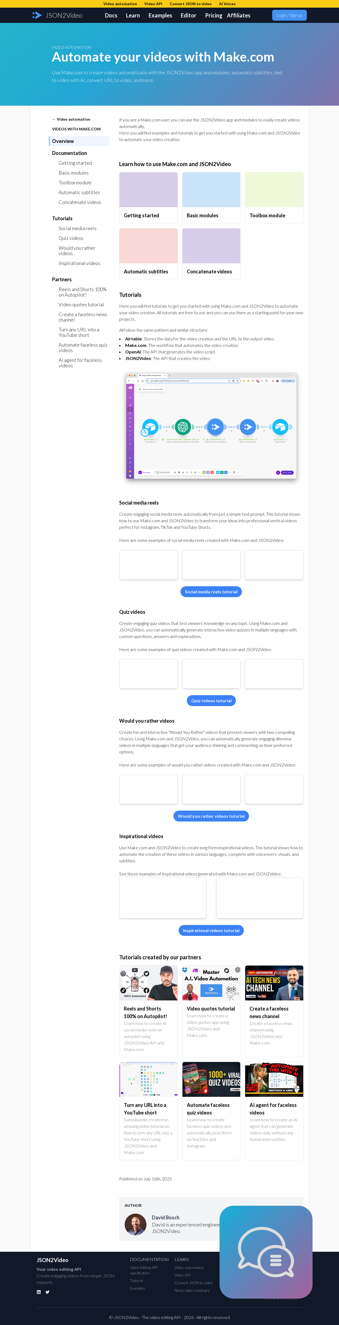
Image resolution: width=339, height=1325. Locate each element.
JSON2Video (52, 1260)
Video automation (189, 1267)
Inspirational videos (79, 263)
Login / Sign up (289, 15)
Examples (160, 15)
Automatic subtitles (79, 192)
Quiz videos (71, 238)
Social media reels (78, 228)
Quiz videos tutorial (211, 700)
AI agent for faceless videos (80, 362)
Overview (63, 141)
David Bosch (165, 1217)
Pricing (214, 15)
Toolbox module (75, 182)
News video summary (192, 1290)
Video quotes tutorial (81, 304)
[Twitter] (47, 1292)
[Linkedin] (39, 1292)
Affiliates (238, 15)
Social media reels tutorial (211, 591)
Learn (133, 15)
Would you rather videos (77, 250)
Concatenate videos (80, 202)
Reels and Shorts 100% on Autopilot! (83, 292)
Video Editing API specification (144, 1270)
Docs (111, 15)
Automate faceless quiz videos (83, 347)
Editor (188, 15)
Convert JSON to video (194, 1282)
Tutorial (136, 1280)
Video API (183, 1275)
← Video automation (71, 119)
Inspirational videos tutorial (211, 930)
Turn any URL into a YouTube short (79, 332)
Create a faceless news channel (83, 317)
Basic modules (74, 173)
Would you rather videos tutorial (211, 816)
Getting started (75, 163)
